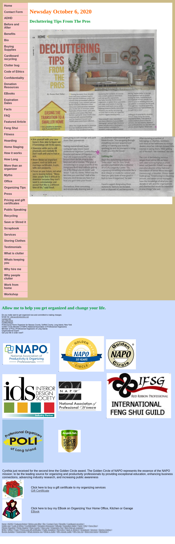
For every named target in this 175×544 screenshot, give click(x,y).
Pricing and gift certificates (14, 202)
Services (10, 234)
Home (8, 5)
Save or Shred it (15, 222)
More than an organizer (13, 167)
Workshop (11, 294)
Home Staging (13, 146)
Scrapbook (11, 228)
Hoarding (10, 140)
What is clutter (14, 253)
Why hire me (12, 269)
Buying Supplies (10, 48)
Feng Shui (11, 128)
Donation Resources (11, 85)
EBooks (9, 93)
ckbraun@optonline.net (19, 317)
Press (8, 193)
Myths (8, 175)
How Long (11, 159)
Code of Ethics (14, 71)
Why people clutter (12, 277)
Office (8, 181)
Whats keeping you (14, 261)
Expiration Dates (11, 101)
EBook (35, 511)
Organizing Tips (15, 187)
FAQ (7, 115)
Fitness (9, 134)
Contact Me (6, 319)
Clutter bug (11, 65)
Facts (8, 109)
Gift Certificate (40, 490)
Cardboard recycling (11, 57)
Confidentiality (14, 77)
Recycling (11, 215)
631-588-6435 (7, 321)
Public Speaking (15, 209)
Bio (6, 40)
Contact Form (13, 11)
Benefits (9, 33)
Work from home (11, 286)
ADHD (8, 18)
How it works (13, 153)
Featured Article (15, 121)
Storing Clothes (14, 240)
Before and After (11, 26)
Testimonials (13, 247)
